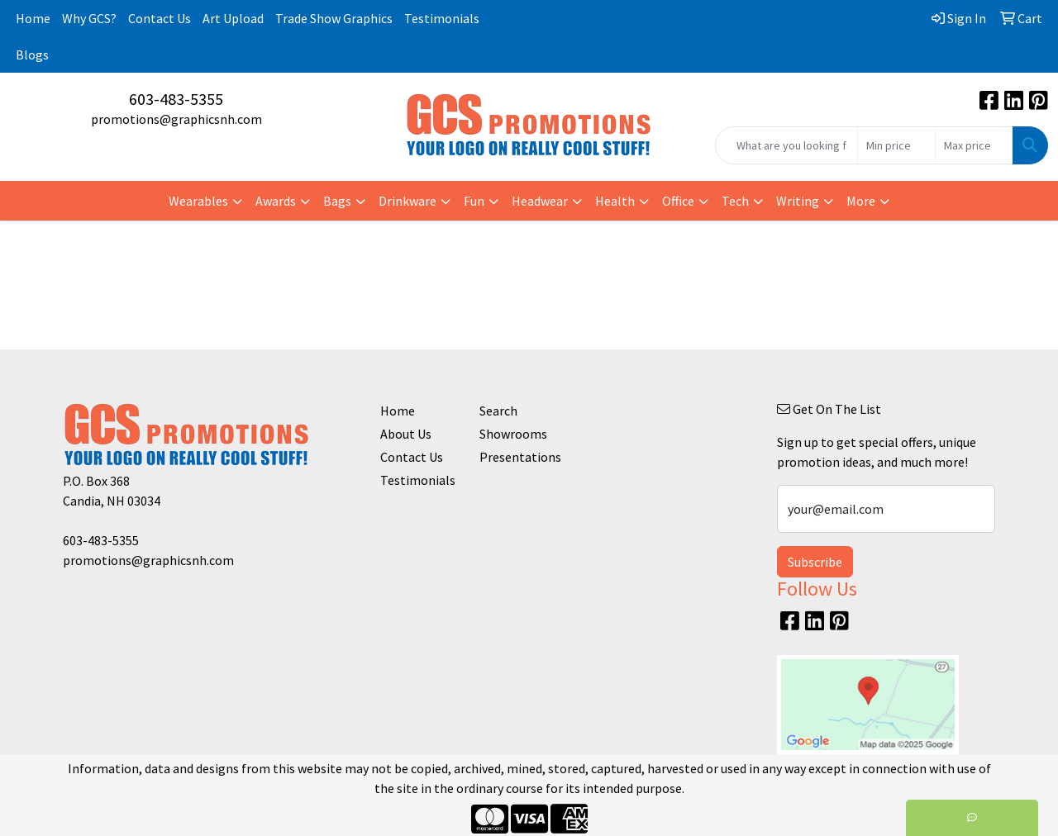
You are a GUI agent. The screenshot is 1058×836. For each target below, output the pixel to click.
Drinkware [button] (407, 200)
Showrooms (513, 433)
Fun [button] (474, 200)
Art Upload (233, 18)
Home (33, 18)
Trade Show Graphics (334, 18)
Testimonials (441, 18)
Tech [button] (735, 200)
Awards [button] (275, 200)
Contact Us (159, 18)
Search (498, 410)
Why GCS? (89, 18)
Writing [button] (797, 200)
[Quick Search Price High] (974, 145)
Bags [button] (337, 200)
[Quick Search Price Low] (896, 145)
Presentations (519, 457)
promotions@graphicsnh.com (176, 119)
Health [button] (615, 200)
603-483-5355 (176, 98)
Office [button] (678, 200)
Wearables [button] (198, 200)
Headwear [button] (540, 200)
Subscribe (815, 561)
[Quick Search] (786, 145)
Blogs (32, 54)
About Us (405, 433)
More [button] (860, 200)
